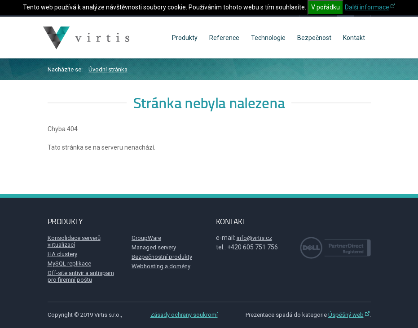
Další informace (367, 7)
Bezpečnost (314, 37)
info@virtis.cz (254, 238)
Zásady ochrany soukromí (184, 314)
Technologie (268, 37)
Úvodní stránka (108, 69)
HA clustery (62, 254)
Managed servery (154, 247)
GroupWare (146, 238)
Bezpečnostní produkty (162, 256)
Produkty (185, 37)
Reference (224, 37)
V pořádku (325, 7)
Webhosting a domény (161, 266)
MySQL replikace (69, 263)
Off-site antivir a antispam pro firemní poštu (81, 276)
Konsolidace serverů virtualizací (74, 241)
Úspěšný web (346, 314)
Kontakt (354, 37)
